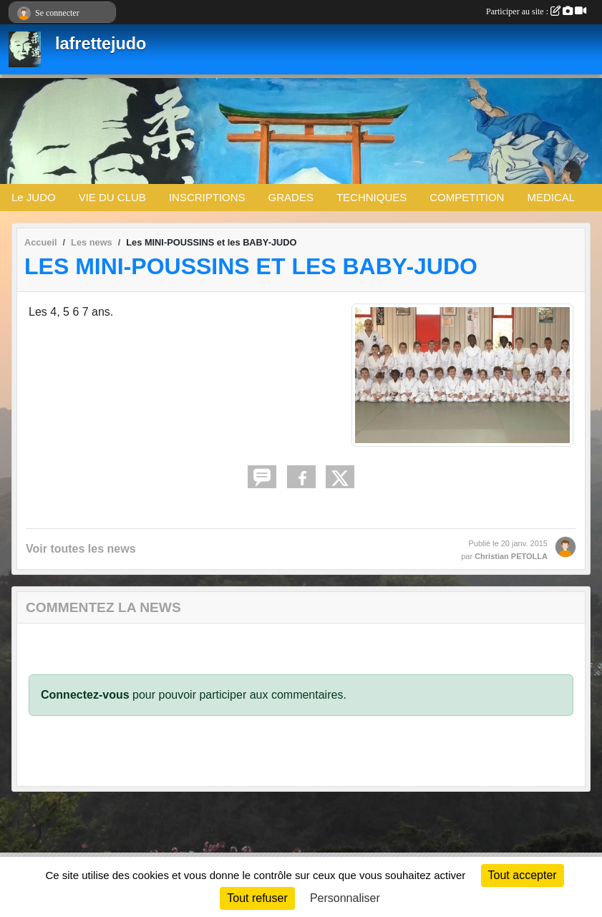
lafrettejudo (100, 43)
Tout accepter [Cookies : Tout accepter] (522, 875)
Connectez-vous (85, 695)
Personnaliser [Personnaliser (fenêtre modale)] (345, 898)
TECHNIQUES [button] (371, 197)
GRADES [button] (291, 197)
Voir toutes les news (81, 549)
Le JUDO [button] (33, 197)
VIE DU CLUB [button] (112, 197)
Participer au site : (536, 11)
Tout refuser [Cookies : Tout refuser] (257, 898)
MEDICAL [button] (551, 197)
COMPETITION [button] (466, 197)
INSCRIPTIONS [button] (207, 197)
